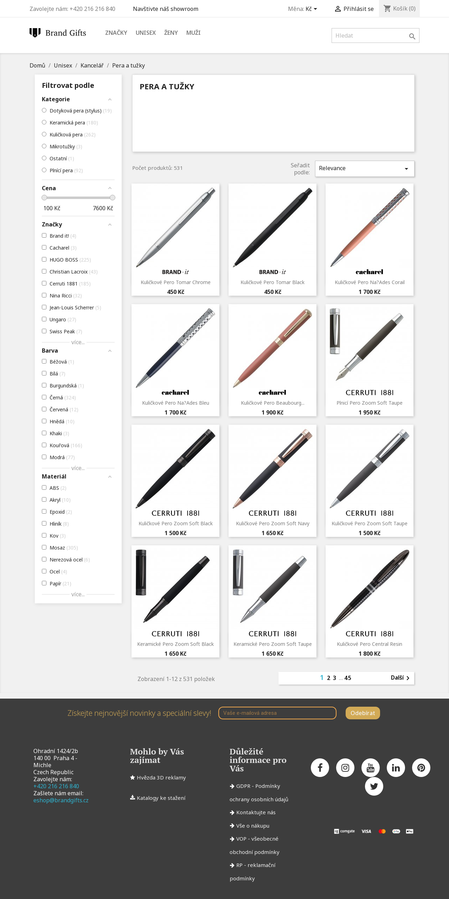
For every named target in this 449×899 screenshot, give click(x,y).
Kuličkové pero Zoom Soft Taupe (370, 523)
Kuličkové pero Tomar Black (272, 282)
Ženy (171, 33)
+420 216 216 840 (56, 786)
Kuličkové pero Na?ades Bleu (175, 402)
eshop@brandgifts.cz (61, 800)
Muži (193, 33)
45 (348, 678)
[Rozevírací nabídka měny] (313, 9)
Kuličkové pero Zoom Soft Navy (272, 523)
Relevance (364, 168)
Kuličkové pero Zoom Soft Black (176, 523)
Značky (116, 33)
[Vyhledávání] (375, 35)
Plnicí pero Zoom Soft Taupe (369, 402)
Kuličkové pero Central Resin (369, 644)
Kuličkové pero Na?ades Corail (370, 282)
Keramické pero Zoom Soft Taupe (272, 644)
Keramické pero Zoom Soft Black (175, 644)
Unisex (146, 33)
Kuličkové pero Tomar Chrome (176, 282)
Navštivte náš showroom (167, 9)
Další (401, 678)
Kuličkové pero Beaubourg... (272, 402)
